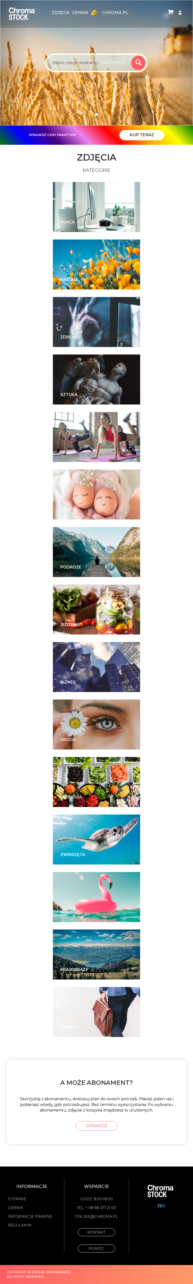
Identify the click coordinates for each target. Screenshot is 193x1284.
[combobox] (115, 62)
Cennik (85, 13)
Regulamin (20, 1225)
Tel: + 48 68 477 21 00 (96, 1208)
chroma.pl (115, 12)
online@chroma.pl (96, 1216)
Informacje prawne (30, 1216)
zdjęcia (61, 12)
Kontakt (96, 1232)
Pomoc (96, 1248)
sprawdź (96, 1126)
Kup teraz (142, 134)
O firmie (17, 1199)
